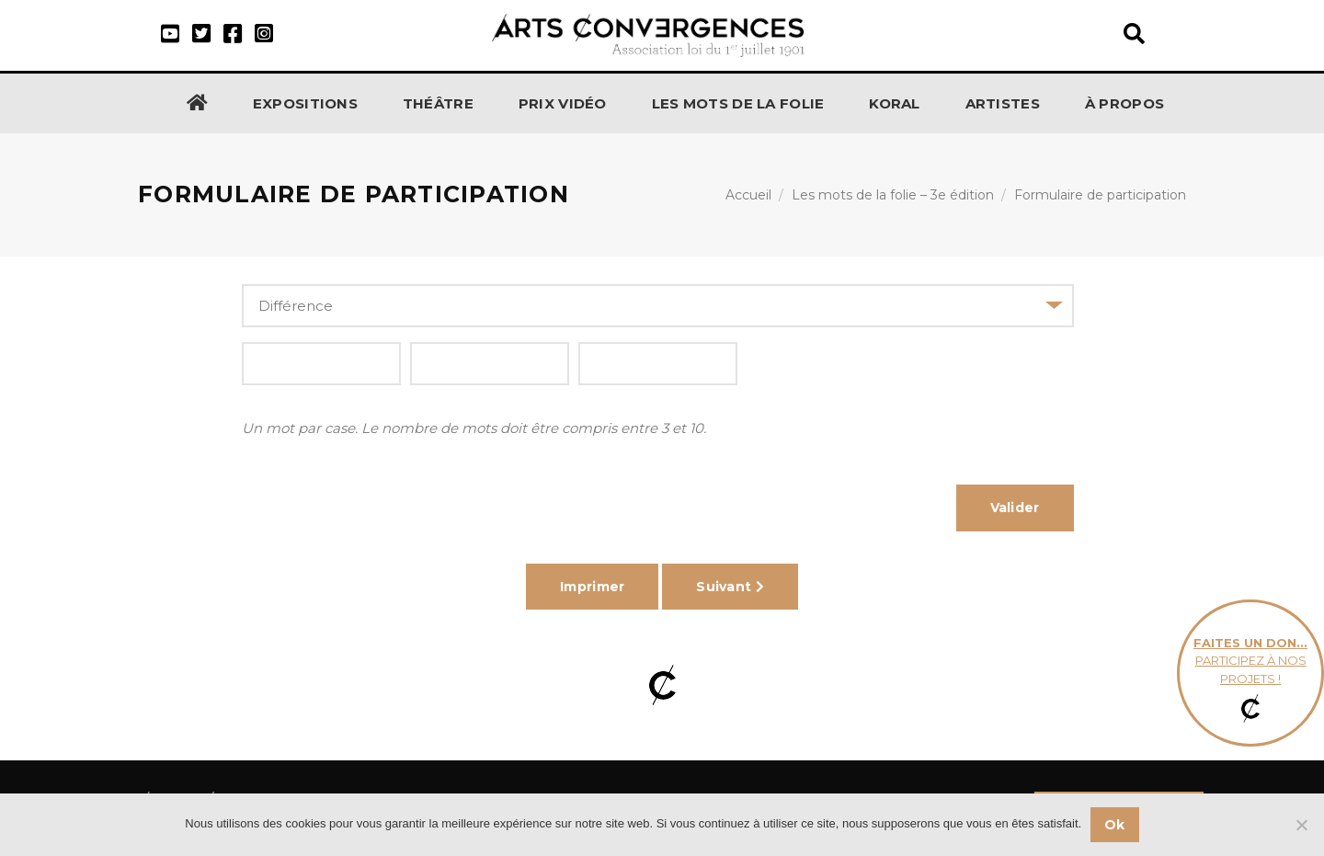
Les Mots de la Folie (738, 103)
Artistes (1002, 103)
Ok (1114, 824)
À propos (1124, 103)
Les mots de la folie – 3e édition (893, 195)
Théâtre (438, 103)
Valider (1015, 507)
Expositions (305, 103)
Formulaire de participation (1100, 195)
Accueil (748, 195)
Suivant (730, 586)
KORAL (894, 103)
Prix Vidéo (563, 103)
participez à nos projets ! (1250, 673)
